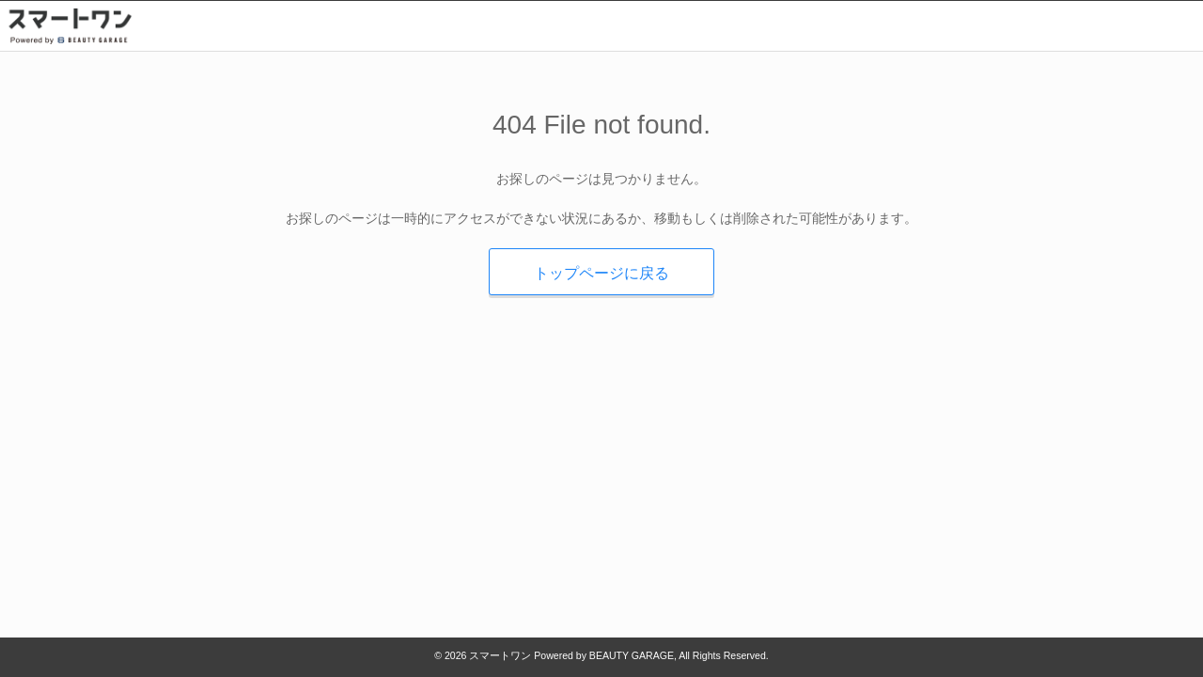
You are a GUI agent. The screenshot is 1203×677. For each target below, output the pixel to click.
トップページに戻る (601, 272)
